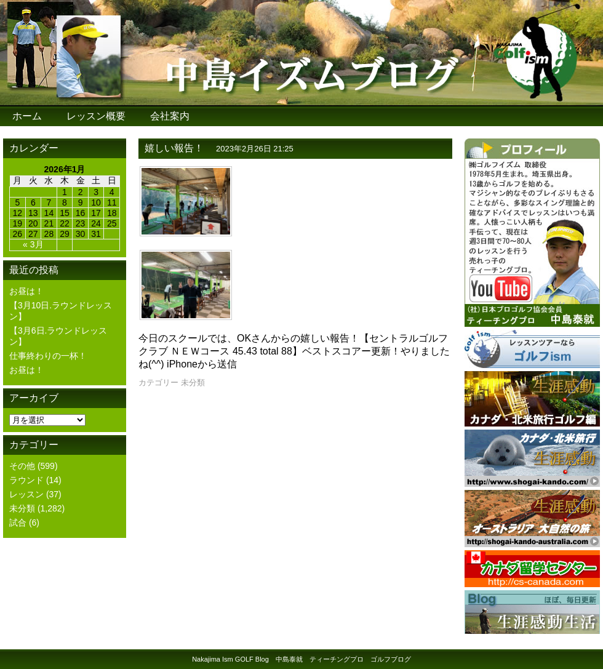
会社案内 (170, 116)
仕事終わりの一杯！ (48, 356)
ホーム (27, 116)
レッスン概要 (96, 116)
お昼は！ (26, 291)
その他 (22, 466)
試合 (17, 522)
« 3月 (33, 244)
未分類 (22, 508)
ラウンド (26, 480)
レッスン (26, 494)
